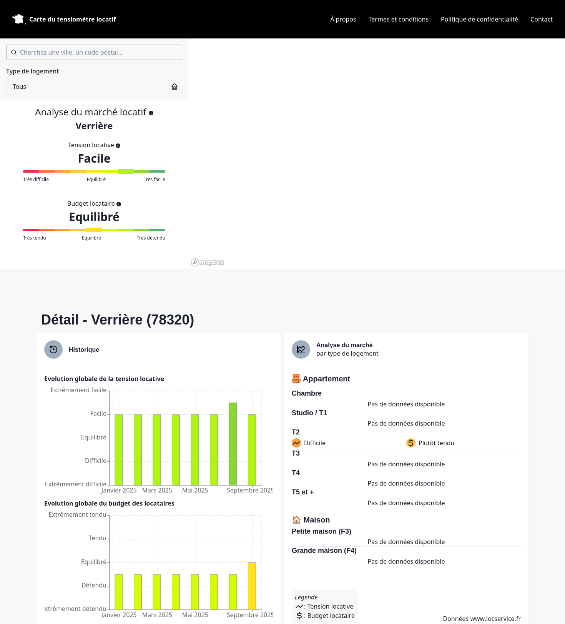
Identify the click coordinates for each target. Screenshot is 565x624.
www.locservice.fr (495, 618)
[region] (376, 153)
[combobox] (94, 52)
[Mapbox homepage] (207, 262)
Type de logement (32, 71)
